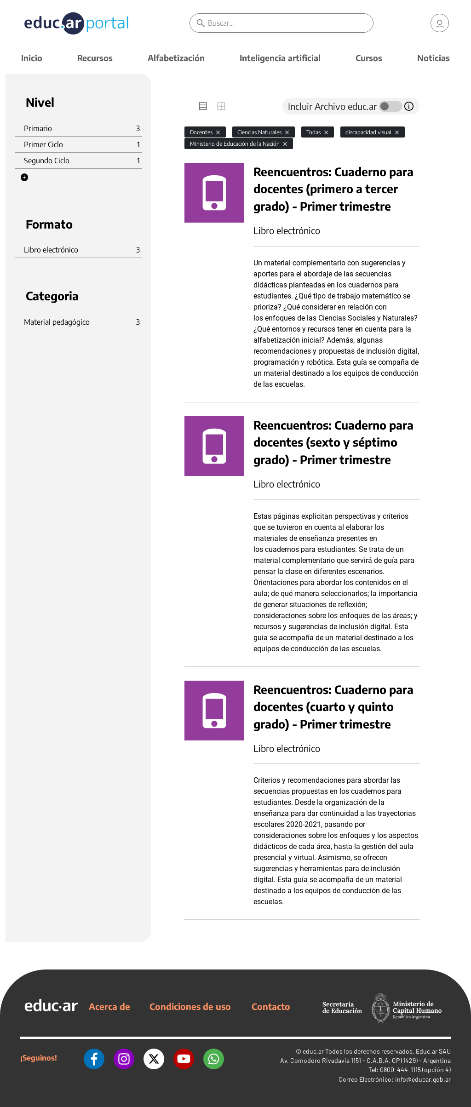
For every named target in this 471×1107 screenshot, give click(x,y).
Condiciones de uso (190, 1006)
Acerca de (109, 1006)
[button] (24, 177)
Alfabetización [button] (176, 57)
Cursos (369, 57)
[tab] (203, 106)
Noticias (433, 57)
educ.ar (313, 1051)
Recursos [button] (95, 57)
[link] (440, 23)
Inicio (31, 57)
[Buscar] (290, 23)
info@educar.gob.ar (423, 1079)
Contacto (271, 1006)
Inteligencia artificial (280, 57)
